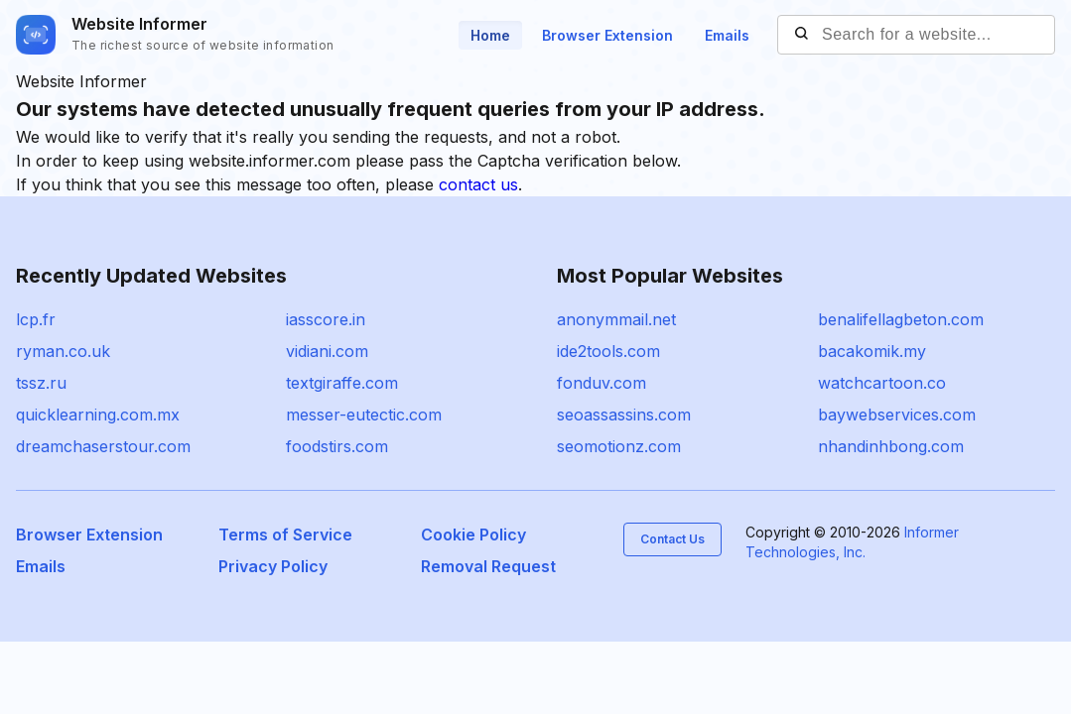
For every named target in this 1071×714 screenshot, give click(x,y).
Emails (727, 35)
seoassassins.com (624, 414)
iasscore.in (325, 319)
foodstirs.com (337, 446)
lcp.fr (36, 319)
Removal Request (488, 566)
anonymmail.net (616, 319)
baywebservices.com (897, 414)
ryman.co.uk (63, 351)
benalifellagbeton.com (901, 319)
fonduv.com (601, 383)
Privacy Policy (273, 566)
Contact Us (672, 539)
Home (490, 35)
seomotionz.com (619, 446)
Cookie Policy (473, 534)
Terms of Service (285, 534)
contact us (478, 184)
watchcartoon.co (882, 383)
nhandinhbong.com (891, 446)
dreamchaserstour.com (103, 446)
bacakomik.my (872, 351)
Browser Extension (607, 35)
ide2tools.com (608, 351)
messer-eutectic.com (364, 414)
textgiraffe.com (342, 383)
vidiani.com (327, 351)
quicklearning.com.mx (98, 414)
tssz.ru (41, 383)
